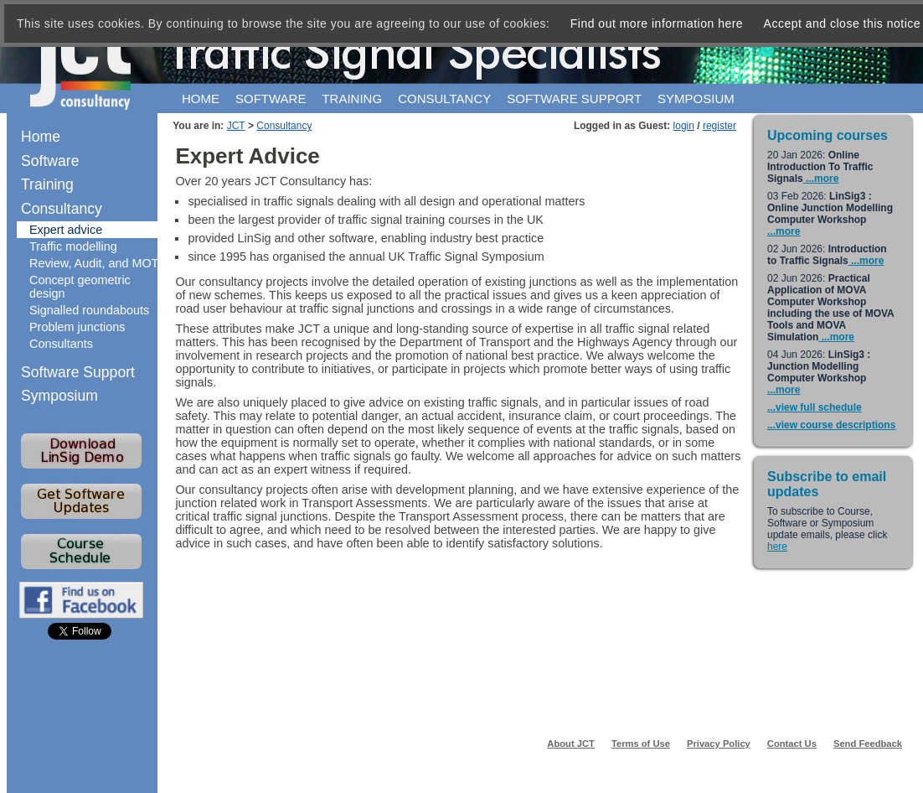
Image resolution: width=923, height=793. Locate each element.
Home (200, 98)
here (777, 546)
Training (352, 98)
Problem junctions (77, 327)
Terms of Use (640, 744)
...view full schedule (814, 407)
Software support (574, 98)
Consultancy (444, 98)
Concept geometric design (80, 286)
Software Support (78, 372)
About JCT (571, 744)
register (719, 126)
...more (821, 178)
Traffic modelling (73, 246)
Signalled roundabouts (89, 310)
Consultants (61, 343)
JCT (236, 126)
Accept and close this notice (842, 23)
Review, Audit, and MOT (93, 263)
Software (270, 98)
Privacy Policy (718, 744)
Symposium (696, 98)
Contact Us (792, 744)
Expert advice (65, 229)
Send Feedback (867, 744)
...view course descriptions (831, 425)
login (683, 126)
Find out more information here (656, 23)
